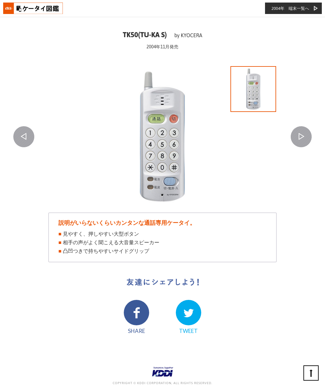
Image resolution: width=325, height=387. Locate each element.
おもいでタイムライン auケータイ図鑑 (33, 8)
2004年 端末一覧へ (290, 8)
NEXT (301, 136)
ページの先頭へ (311, 373)
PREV (23, 136)
